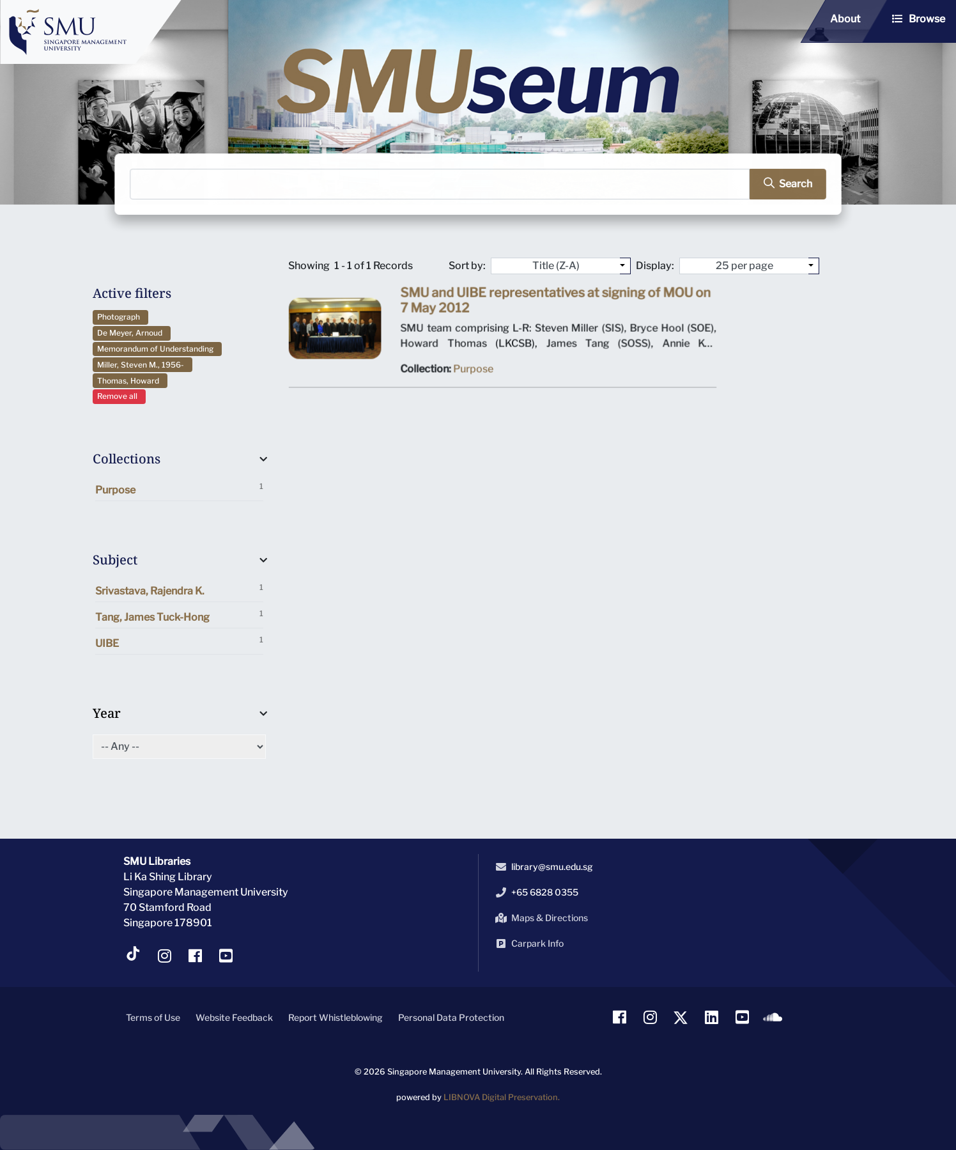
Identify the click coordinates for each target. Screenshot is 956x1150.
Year (107, 713)
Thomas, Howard (130, 380)
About (845, 19)
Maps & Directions (539, 918)
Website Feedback (234, 1017)
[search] (781, 184)
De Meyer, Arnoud (131, 333)
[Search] (440, 184)
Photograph (120, 317)
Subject (115, 559)
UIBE (179, 642)
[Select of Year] (179, 746)
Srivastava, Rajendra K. (179, 589)
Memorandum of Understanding (157, 349)
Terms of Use (153, 1017)
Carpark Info (527, 943)
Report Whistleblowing (335, 1017)
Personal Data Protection (451, 1017)
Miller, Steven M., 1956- (142, 364)
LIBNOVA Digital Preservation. (501, 1097)
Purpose (179, 488)
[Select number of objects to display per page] (813, 266)
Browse (927, 19)
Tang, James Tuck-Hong (179, 616)
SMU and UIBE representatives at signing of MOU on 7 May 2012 (555, 304)
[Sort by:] (625, 266)
